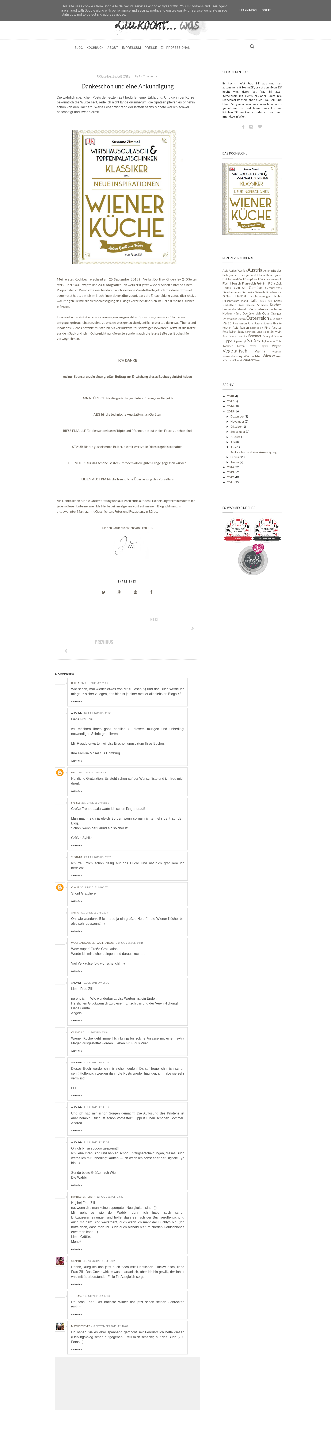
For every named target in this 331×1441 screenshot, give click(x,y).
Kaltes (278, 300)
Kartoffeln (229, 305)
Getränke (247, 292)
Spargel (268, 336)
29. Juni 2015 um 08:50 (95, 780)
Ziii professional (175, 47)
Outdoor (276, 318)
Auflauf (233, 270)
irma (74, 749)
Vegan (277, 345)
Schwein (276, 331)
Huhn (278, 296)
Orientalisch (229, 318)
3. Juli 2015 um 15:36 (95, 1009)
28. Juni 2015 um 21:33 (94, 660)
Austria (254, 270)
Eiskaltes (264, 279)
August (236, 437)
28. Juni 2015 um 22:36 (97, 690)
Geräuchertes (273, 288)
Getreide (260, 292)
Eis (256, 279)
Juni (233, 447)
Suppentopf (239, 341)
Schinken (250, 331)
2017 (231, 401)
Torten (241, 346)
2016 (231, 406)
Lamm (226, 309)
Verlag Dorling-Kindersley (162, 279)
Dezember (238, 416)
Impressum (131, 47)
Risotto (277, 327)
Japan (263, 301)
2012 (231, 477)
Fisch (225, 283)
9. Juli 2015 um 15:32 (96, 1119)
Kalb (270, 301)
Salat (240, 331)
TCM (272, 341)
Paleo (227, 323)
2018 (231, 396)
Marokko (242, 309)
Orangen (276, 313)
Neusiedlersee (273, 309)
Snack (232, 336)
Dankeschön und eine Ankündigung (253, 452)
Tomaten (227, 346)
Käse (241, 305)
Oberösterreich (252, 313)
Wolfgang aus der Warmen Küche (94, 920)
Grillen (226, 296)
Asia (225, 270)
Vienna (260, 351)
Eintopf (248, 279)
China (261, 275)
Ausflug (242, 270)
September (238, 431)
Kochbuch (95, 47)
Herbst (240, 296)
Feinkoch (276, 279)
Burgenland (248, 275)
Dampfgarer (274, 275)
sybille (75, 780)
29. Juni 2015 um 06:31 (92, 749)
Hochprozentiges (260, 296)
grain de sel (79, 1238)
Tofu (279, 341)
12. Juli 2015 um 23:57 (110, 1174)
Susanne (77, 834)
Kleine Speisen (257, 305)
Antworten (76, 679)
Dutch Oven (229, 279)
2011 (231, 482)
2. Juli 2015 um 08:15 (131, 920)
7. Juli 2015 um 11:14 (96, 1084)
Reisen (244, 327)
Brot (237, 275)
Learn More (248, 10)
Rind (267, 327)
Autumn (268, 270)
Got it (266, 10)
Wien (267, 356)
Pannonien (240, 323)
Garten (226, 288)
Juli (233, 442)
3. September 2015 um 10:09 (111, 1303)
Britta (75, 660)
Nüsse (237, 313)
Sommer (255, 335)
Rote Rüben (229, 331)
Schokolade (263, 331)
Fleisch (235, 283)
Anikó (75, 890)
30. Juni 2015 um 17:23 (94, 890)
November (238, 421)
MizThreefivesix (81, 1303)
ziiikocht (108, 1426)
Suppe (227, 341)
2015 (231, 411)
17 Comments (148, 76)
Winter (248, 360)
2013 (231, 472)
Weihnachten (253, 356)
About (112, 47)
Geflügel (240, 288)
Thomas (76, 1273)
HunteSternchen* (83, 1174)
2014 (231, 467)
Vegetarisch (234, 351)
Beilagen (227, 275)
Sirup (225, 336)
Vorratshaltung (232, 356)
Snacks (242, 336)
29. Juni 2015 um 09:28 (97, 834)
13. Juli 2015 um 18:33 (96, 1273)
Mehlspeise (256, 309)
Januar (235, 462)
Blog (79, 47)
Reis (235, 327)
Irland (244, 300)
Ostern (242, 318)
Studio (278, 336)
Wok (257, 360)
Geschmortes (231, 292)
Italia (254, 300)
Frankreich (249, 283)
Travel (252, 346)
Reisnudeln (256, 327)
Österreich (257, 318)
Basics (277, 270)
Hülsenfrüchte (230, 300)
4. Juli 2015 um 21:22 (96, 1039)
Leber (233, 309)
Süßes (253, 340)
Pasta (258, 323)
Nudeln (227, 313)
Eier (239, 279)
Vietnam (277, 351)
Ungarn (264, 346)
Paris (251, 323)
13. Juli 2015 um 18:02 (101, 1238)
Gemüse (255, 287)
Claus (75, 864)
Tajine (265, 341)
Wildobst (237, 360)
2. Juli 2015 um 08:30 (96, 960)
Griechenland (274, 292)
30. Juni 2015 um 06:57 (94, 864)
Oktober (237, 426)
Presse (151, 47)
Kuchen (276, 304)
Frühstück (275, 283)
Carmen (76, 1009)
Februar (236, 457)
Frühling (262, 283)
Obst (265, 313)
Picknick (267, 323)
